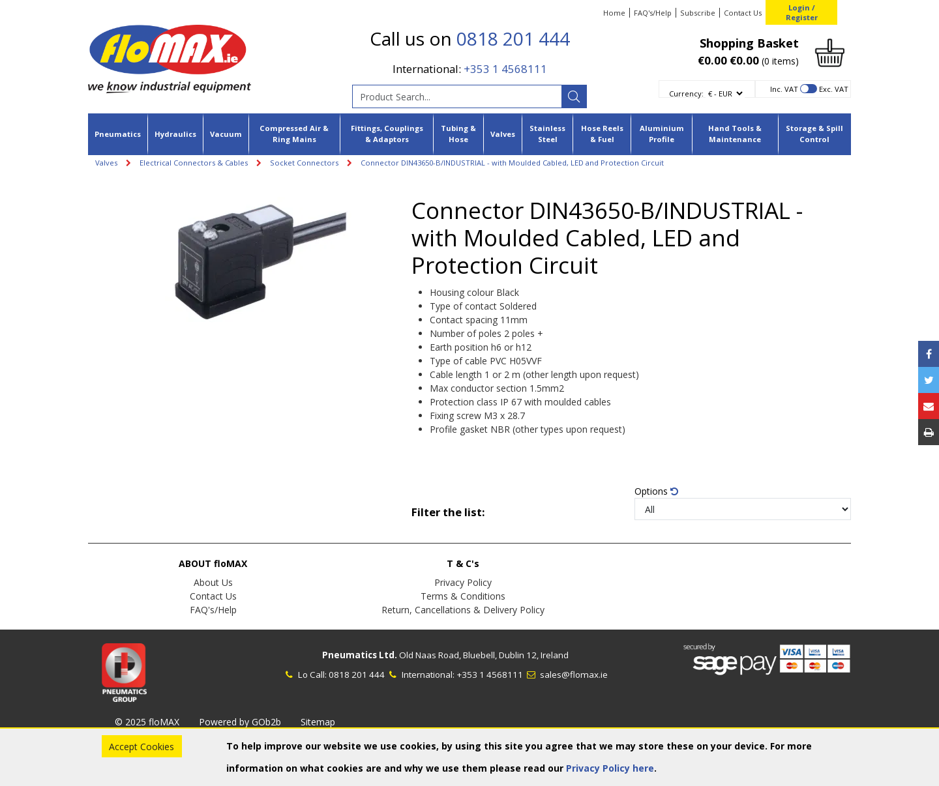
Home (614, 13)
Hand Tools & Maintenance (735, 133)
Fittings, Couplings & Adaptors (387, 133)
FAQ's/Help (653, 13)
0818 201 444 (513, 38)
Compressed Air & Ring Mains (294, 133)
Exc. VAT (833, 89)
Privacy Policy (463, 582)
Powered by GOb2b (240, 722)
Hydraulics (175, 134)
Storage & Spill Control (814, 133)
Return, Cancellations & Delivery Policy (462, 610)
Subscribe (697, 13)
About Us (213, 582)
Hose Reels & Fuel (602, 133)
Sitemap (318, 722)
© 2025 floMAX (147, 722)
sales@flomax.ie (566, 674)
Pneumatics (118, 134)
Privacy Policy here (610, 768)
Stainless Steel (547, 133)
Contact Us (743, 13)
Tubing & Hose (458, 133)
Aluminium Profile (662, 133)
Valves (502, 134)
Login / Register (802, 12)
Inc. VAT (784, 89)
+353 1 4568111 (505, 68)
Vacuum (226, 134)
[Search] (573, 96)
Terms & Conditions (463, 596)
